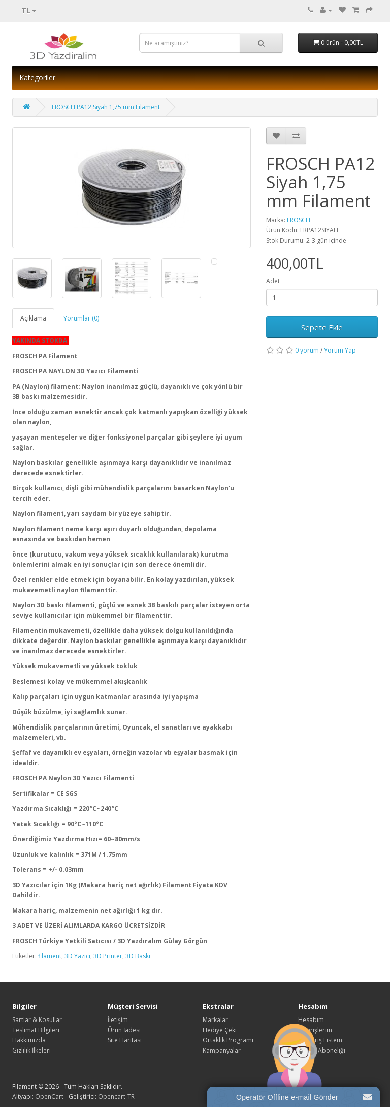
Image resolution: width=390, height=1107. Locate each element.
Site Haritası (125, 1040)
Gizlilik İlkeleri (31, 1050)
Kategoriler (37, 77)
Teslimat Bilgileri (35, 1030)
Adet (273, 281)
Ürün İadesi (124, 1030)
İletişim (118, 1019)
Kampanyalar (222, 1050)
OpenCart (49, 1096)
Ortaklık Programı (228, 1040)
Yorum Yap (340, 350)
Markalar (215, 1019)
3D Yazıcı (77, 956)
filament (49, 956)
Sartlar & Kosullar (37, 1019)
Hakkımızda (29, 1040)
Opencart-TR (116, 1096)
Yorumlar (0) (81, 318)
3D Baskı (137, 956)
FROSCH (298, 220)
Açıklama (33, 318)
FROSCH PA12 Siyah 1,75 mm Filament (106, 107)
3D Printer (107, 956)
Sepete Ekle (322, 327)
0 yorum (307, 350)
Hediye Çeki (220, 1030)
